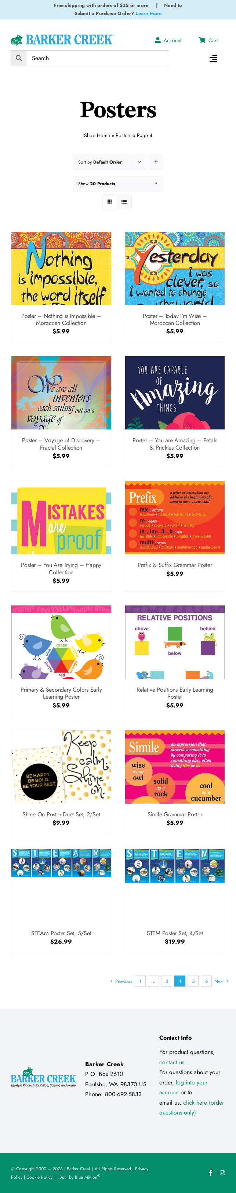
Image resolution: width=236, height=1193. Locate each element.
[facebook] (211, 1173)
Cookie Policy (39, 1177)
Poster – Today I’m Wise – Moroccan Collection (175, 319)
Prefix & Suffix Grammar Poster (175, 565)
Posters (123, 135)
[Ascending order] (156, 162)
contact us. (172, 1062)
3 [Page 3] (167, 981)
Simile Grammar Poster (175, 814)
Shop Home (97, 135)
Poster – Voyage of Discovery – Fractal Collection (61, 443)
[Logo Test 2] (62, 37)
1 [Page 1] (140, 981)
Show (96, 183)
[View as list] (124, 202)
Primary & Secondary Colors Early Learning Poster (61, 693)
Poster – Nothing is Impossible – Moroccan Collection (61, 319)
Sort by (100, 162)
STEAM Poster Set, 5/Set (61, 933)
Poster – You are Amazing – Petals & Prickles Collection (174, 443)
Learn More (148, 13)
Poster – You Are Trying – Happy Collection (61, 568)
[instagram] (222, 1173)
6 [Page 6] (206, 981)
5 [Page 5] (193, 981)
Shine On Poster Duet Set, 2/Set (61, 814)
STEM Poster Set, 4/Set (175, 933)
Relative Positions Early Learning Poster (175, 693)
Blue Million (87, 1177)
